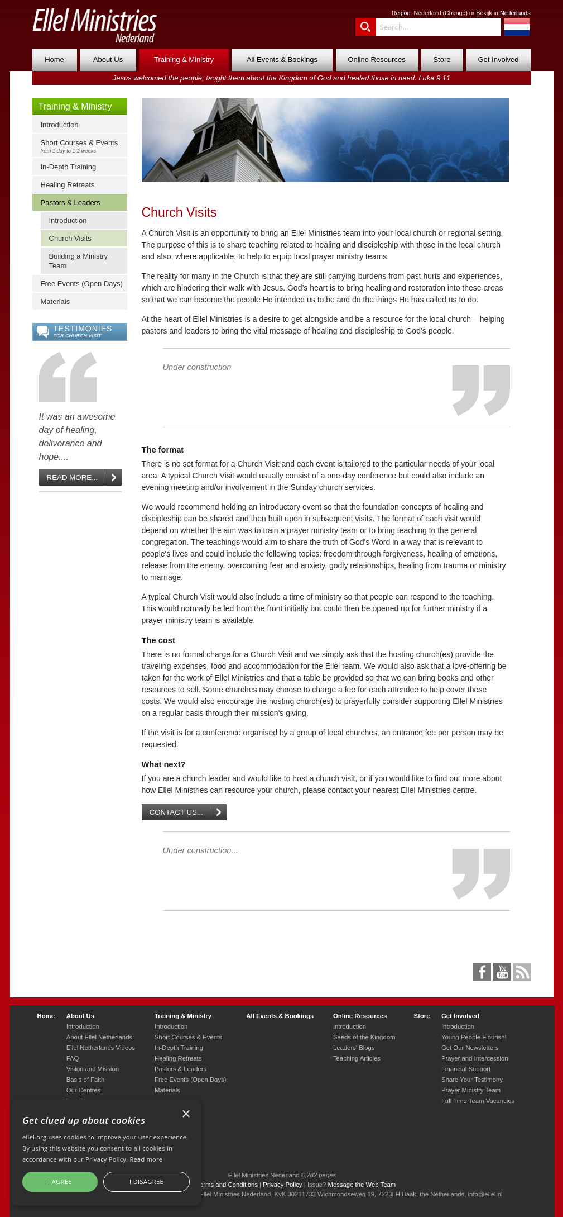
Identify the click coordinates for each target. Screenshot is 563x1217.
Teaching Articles (357, 1058)
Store (441, 59)
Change (455, 12)
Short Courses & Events (82, 146)
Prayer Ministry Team (471, 1090)
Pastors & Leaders (70, 202)
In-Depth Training (69, 167)
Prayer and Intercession (474, 1058)
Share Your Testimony (472, 1079)
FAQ (72, 1058)
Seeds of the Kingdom (364, 1037)
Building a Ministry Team (78, 261)
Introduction (60, 125)
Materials (55, 301)
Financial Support (465, 1069)
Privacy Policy (282, 1184)
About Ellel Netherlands (99, 1037)
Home (54, 59)
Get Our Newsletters (470, 1047)
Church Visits (70, 238)
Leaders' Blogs (354, 1047)
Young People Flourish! (474, 1037)
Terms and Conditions (227, 1184)
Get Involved (498, 59)
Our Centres (83, 1090)
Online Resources (376, 59)
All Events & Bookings (282, 59)
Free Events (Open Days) (82, 283)
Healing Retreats (68, 184)
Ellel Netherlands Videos (100, 1047)
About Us (108, 59)
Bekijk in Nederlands (503, 12)
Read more (145, 1159)
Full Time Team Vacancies (477, 1100)
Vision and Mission (92, 1069)
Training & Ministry (184, 59)
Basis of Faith (85, 1079)
